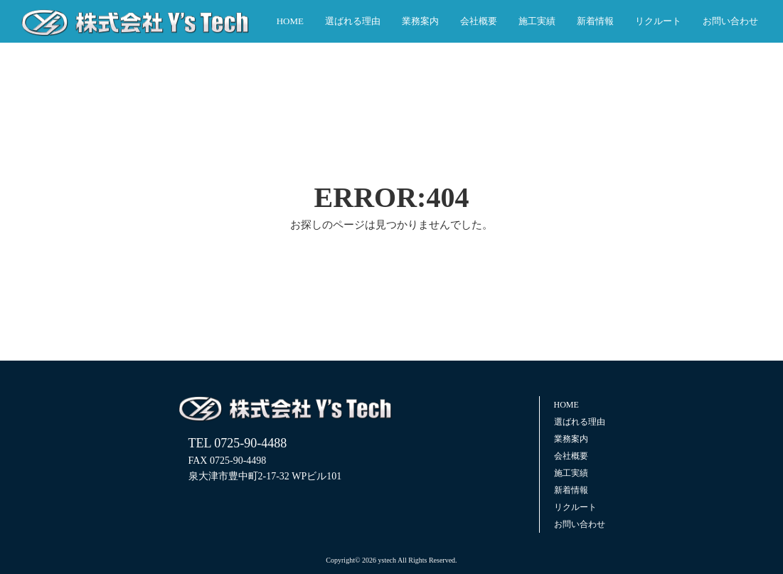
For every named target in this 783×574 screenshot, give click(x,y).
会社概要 (478, 21)
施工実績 (536, 21)
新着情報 (595, 21)
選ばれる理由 (352, 21)
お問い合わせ (730, 21)
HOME (290, 21)
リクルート (658, 21)
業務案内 (420, 21)
